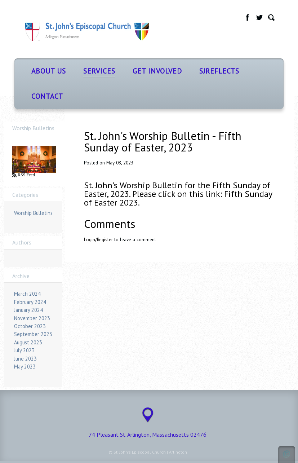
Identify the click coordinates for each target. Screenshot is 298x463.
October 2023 (30, 326)
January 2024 (28, 310)
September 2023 (33, 334)
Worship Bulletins (33, 213)
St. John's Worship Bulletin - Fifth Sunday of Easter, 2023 (162, 141)
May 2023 (25, 366)
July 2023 (24, 350)
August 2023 (28, 342)
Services (99, 70)
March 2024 (27, 293)
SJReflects (219, 70)
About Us (48, 70)
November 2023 (32, 318)
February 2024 (30, 302)
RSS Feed (26, 175)
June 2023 (25, 358)
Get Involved (157, 70)
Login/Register (98, 240)
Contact (47, 96)
